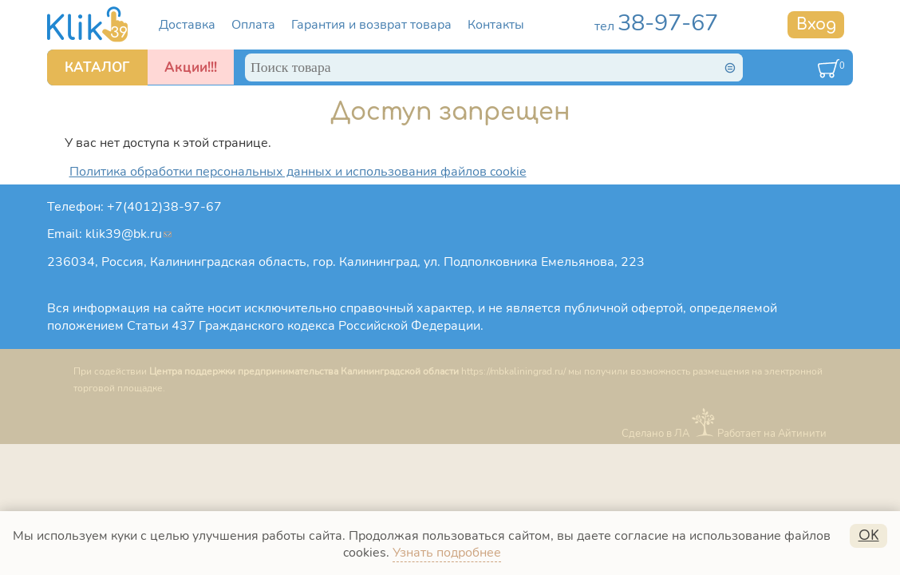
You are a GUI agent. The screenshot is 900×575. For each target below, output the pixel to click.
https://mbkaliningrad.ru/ (513, 371)
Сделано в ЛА (655, 433)
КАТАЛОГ (97, 67)
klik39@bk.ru (128, 234)
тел (656, 26)
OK (869, 536)
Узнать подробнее (447, 552)
